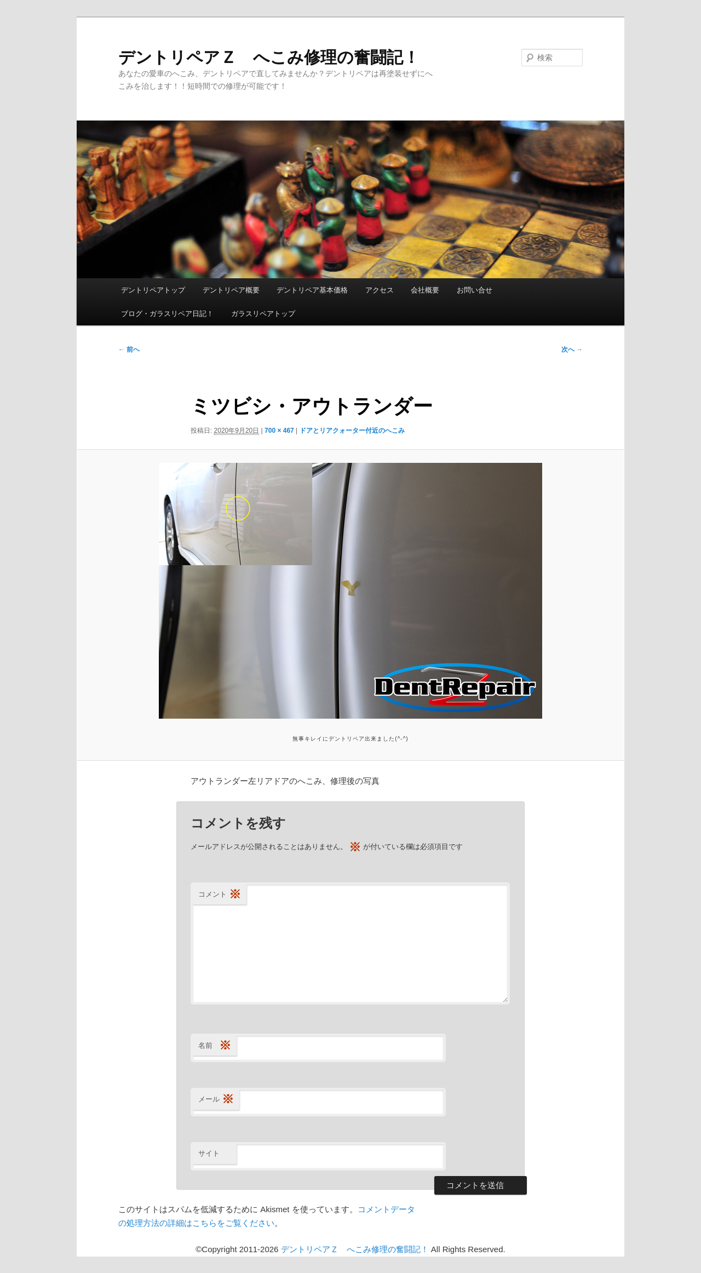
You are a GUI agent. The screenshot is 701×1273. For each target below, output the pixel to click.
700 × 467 (279, 430)
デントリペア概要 (231, 290)
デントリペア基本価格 (312, 290)
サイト (209, 1153)
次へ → (572, 349)
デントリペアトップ (153, 290)
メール (216, 1100)
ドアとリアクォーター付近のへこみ (352, 430)
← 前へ (129, 349)
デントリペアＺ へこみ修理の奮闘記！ (269, 57)
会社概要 (425, 290)
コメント (219, 895)
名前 (214, 1046)
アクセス (379, 290)
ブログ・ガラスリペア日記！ (167, 313)
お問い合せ (474, 290)
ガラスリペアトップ (263, 313)
